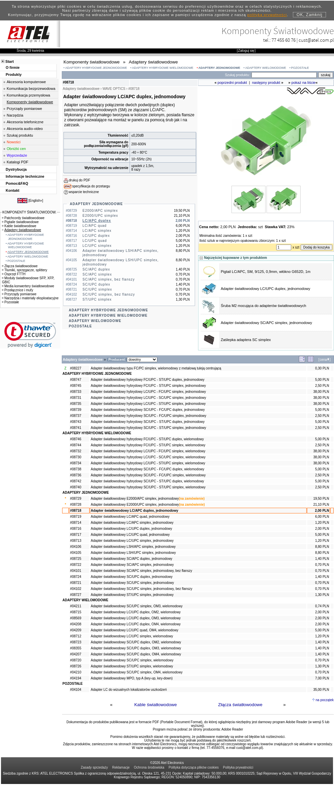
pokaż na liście (304, 83)
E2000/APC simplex (100, 210)
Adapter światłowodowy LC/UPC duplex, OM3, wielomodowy (136, 618)
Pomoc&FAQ (17, 183)
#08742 (75, 481)
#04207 (75, 654)
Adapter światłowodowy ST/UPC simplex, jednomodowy (132, 595)
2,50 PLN (322, 385)
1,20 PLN (322, 522)
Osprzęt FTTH (13, 274)
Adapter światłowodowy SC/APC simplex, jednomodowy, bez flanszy (141, 571)
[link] (30, 334)
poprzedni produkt (232, 83)
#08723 (75, 642)
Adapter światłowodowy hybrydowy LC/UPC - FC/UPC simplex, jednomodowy (148, 391)
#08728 (75, 504)
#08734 (75, 463)
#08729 (75, 498)
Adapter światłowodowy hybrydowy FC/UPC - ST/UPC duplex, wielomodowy (147, 439)
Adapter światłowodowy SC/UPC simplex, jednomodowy (132, 583)
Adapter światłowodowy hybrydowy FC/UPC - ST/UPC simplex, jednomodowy (148, 385)
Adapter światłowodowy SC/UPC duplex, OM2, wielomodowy (136, 642)
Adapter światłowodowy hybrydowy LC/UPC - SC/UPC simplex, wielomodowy (148, 457)
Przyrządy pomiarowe (24, 109)
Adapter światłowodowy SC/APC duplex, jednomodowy (131, 559)
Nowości (14, 142)
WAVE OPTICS (114, 89)
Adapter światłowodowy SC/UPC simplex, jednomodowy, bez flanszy (141, 589)
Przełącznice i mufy (17, 290)
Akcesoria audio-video (25, 129)
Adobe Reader (232, 729)
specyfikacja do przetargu (91, 186)
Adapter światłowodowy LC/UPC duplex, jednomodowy (265, 289)
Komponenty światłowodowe (30, 102)
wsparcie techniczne (84, 192)
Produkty (14, 74)
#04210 (75, 672)
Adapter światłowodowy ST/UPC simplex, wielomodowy (132, 666)
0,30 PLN (322, 368)
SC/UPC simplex (97, 289)
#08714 (75, 522)
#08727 (75, 595)
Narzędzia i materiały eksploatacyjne (30, 298)
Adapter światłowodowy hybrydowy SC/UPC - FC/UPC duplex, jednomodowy (148, 410)
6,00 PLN (322, 516)
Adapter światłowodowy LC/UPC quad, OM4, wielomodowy (134, 630)
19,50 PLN (321, 498)
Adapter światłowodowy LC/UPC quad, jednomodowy (130, 534)
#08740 (75, 487)
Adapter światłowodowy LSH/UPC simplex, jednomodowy (133, 553)
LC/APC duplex (96, 220)
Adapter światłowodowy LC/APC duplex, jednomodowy (134, 510)
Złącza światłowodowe (240, 704)
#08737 (75, 416)
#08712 (75, 636)
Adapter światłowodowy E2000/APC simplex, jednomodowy (135, 498)
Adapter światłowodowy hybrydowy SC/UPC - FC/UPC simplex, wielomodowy (148, 475)
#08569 (75, 618)
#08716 (75, 528)
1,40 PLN (322, 559)
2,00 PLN (322, 510)
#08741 (75, 428)
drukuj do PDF (79, 180)
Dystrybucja (16, 169)
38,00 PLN (321, 391)
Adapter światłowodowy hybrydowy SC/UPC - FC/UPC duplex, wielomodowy (147, 469)
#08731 (75, 398)
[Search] (284, 75)
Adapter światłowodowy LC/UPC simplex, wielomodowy (132, 636)
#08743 (75, 422)
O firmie (13, 67)
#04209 (75, 630)
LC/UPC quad (94, 241)
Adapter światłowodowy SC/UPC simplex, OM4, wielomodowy (137, 672)
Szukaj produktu (20, 135)
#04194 (75, 678)
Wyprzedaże (17, 155)
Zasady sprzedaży (94, 767)
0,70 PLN (322, 565)
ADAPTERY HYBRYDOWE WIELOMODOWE (162, 67)
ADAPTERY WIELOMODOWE (265, 67)
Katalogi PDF (17, 162)
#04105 (75, 553)
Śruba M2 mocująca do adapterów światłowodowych (263, 306)
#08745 (75, 385)
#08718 (75, 510)
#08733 (75, 391)
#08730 (75, 457)
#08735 (75, 404)
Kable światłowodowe (155, 704)
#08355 (75, 648)
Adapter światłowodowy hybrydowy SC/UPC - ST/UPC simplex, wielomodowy (148, 487)
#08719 (75, 516)
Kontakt (12, 190)
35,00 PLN (321, 689)
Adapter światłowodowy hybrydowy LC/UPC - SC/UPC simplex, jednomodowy (148, 398)
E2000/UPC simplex (100, 215)
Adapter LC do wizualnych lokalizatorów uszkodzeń (129, 689)
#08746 (75, 439)
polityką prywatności (267, 15)
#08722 (75, 565)
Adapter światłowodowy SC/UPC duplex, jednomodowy (132, 577)
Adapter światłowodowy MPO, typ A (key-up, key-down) (132, 678)
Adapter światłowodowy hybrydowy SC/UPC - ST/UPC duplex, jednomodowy (148, 422)
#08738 (75, 469)
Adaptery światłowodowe (21, 230)
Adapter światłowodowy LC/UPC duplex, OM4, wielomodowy (136, 624)
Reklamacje (121, 767)
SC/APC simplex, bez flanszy (108, 279)
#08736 (75, 475)
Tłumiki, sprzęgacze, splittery (24, 270)
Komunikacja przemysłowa (28, 95)
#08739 (75, 410)
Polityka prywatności (238, 767)
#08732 (75, 451)
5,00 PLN (322, 379)
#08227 (75, 368)
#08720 (75, 660)
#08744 (75, 445)
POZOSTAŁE (300, 67)
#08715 (75, 612)
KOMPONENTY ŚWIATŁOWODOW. (29, 212)
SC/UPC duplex (96, 284)
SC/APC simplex (97, 274)
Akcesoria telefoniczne (25, 122)
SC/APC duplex (96, 269)
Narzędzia (15, 115)
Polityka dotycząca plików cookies (194, 767)
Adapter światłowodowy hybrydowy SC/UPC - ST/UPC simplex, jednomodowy (148, 428)
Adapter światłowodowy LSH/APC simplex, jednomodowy (133, 546)
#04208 (75, 624)
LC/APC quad (94, 225)
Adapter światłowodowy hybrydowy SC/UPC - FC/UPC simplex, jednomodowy (148, 416)
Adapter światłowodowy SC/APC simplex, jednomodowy (266, 323)
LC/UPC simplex (97, 246)
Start (9, 61)
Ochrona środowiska (149, 767)
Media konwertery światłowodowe (28, 286)
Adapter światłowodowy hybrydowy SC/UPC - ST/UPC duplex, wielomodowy (147, 481)
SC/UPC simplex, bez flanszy (108, 294)
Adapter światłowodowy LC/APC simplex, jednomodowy (132, 522)
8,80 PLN (322, 546)
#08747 (75, 379)
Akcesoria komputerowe (26, 82)
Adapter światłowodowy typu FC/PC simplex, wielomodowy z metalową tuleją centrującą (156, 368)
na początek (325, 700)
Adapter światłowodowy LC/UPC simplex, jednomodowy (132, 540)
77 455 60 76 (284, 40)
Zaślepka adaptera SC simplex (246, 340)
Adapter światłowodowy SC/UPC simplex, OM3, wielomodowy (137, 606)
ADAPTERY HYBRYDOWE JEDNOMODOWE (96, 67)
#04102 (75, 589)
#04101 (75, 571)
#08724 (75, 577)
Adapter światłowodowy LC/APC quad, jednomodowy (130, 516)
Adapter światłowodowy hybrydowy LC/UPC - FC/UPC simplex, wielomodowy (148, 451)
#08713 (75, 540)
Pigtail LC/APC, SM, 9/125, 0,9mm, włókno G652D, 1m (265, 272)
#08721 (75, 583)
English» (35, 200)
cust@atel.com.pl (316, 40)
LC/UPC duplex (96, 235)
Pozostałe (10, 302)
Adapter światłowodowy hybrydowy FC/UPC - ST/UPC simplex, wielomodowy (148, 445)
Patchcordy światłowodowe (23, 218)
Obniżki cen (16, 149)
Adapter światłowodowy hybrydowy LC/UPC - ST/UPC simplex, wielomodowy (148, 463)
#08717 (75, 534)
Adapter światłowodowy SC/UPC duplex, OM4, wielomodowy (136, 654)
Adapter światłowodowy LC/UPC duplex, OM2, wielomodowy (136, 612)
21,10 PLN (321, 504)
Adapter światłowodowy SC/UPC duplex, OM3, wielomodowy (136, 648)
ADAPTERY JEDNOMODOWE (219, 67)
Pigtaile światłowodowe (20, 222)
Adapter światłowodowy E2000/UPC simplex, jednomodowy (135, 504)
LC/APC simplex (97, 230)
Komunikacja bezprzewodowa (31, 89)
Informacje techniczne (25, 176)
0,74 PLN (322, 606)
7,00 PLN (322, 678)
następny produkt (266, 83)
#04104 (75, 689)
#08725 (75, 559)
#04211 (75, 606)
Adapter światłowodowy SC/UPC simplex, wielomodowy (132, 660)
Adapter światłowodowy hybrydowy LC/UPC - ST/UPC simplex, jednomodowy (148, 404)
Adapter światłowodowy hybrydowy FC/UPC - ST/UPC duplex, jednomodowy (147, 379)
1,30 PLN (322, 595)
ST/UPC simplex (97, 299)
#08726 (75, 666)
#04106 (75, 546)
